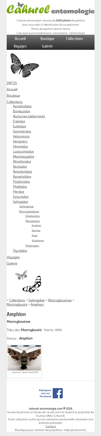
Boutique (47, 38)
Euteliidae (19, 126)
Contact (50, 426)
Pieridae (18, 192)
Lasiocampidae (23, 151)
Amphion (36, 225)
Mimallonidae (22, 161)
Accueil (20, 38)
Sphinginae (26, 206)
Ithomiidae (20, 146)
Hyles (34, 235)
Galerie (47, 46)
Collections (74, 38)
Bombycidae (21, 111)
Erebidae (19, 121)
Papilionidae (21, 182)
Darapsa (36, 230)
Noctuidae (20, 166)
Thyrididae (20, 251)
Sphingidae (20, 202)
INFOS (12, 83)
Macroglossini (33, 221)
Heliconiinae (21, 136)
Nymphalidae (22, 177)
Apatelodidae (22, 106)
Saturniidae (21, 197)
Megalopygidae (23, 156)
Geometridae (22, 131)
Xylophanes (38, 240)
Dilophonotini (33, 216)
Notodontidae (22, 172)
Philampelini (32, 245)
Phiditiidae (20, 187)
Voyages (20, 46)
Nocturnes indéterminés (29, 116)
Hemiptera (20, 141)
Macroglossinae (29, 211)
